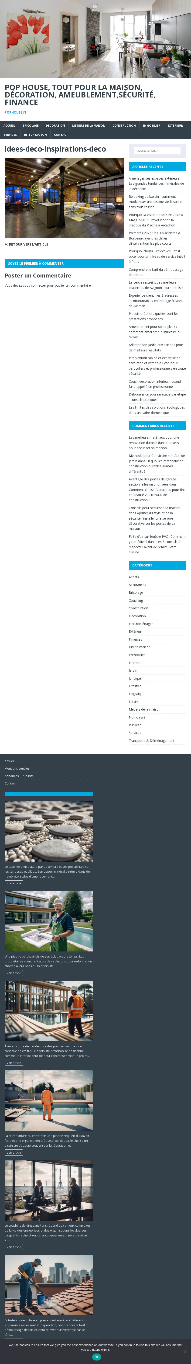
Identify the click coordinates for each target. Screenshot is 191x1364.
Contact (61, 135)
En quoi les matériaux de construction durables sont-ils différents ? (156, 466)
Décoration (55, 126)
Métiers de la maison (88, 126)
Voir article (14, 883)
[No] (185, 1351)
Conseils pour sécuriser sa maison (154, 508)
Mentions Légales (17, 768)
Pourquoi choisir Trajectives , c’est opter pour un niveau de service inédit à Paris (157, 256)
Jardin (133, 670)
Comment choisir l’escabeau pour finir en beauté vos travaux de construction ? (157, 494)
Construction (124, 126)
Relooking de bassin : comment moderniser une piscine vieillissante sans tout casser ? (155, 201)
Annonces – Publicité (19, 776)
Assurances (137, 585)
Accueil (9, 126)
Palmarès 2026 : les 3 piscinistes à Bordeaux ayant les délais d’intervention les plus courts (154, 238)
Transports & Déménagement (151, 740)
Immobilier (151, 126)
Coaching (136, 600)
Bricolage (31, 126)
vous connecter (34, 285)
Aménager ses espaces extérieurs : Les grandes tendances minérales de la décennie (156, 183)
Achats (134, 577)
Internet (135, 662)
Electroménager (141, 623)
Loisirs (134, 701)
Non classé (137, 717)
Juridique (135, 678)
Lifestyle (135, 686)
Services (10, 135)
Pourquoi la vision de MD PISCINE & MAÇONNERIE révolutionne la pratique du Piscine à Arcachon (156, 219)
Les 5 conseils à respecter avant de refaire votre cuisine (154, 546)
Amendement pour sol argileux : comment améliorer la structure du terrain (155, 331)
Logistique (136, 693)
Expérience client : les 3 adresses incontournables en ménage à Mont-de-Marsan (156, 300)
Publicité (135, 725)
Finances (135, 639)
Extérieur (175, 126)
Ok (97, 1357)
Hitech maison (35, 135)
